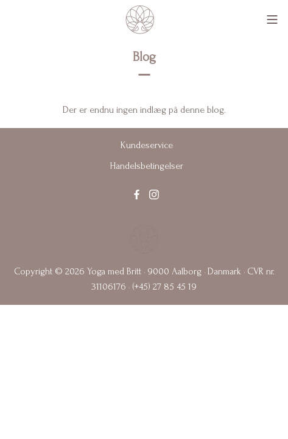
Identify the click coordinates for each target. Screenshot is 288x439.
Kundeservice (147, 145)
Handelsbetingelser (146, 165)
